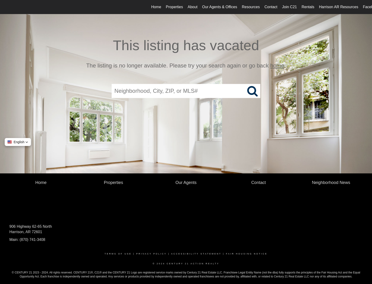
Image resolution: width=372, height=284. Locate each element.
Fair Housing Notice (246, 254)
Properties (174, 7)
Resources (251, 7)
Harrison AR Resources (338, 7)
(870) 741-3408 (32, 240)
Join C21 (289, 7)
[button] (18, 142)
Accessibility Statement (196, 254)
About (192, 7)
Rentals (308, 7)
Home (156, 7)
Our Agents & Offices (219, 7)
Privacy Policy (151, 254)
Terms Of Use (118, 254)
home (277, 65)
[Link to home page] (6, 7)
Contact (270, 7)
